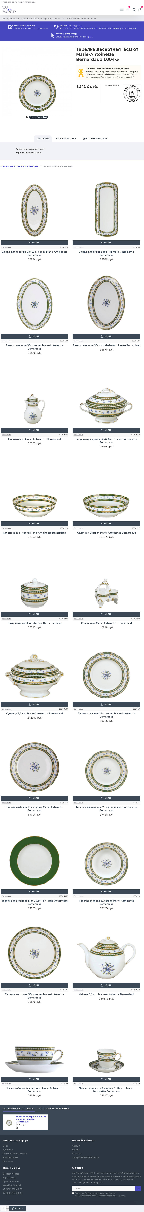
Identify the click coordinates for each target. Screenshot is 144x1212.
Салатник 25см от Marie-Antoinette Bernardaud (106, 532)
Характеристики (66, 138)
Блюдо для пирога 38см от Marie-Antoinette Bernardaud (106, 253)
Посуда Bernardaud (38, 117)
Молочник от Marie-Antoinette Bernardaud (34, 439)
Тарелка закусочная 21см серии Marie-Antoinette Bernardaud (107, 809)
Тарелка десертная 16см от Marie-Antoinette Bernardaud (31, 1119)
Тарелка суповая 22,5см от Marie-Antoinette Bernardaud (106, 902)
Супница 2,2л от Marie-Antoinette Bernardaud (34, 713)
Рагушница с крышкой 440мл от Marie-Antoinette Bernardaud (107, 441)
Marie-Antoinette (31, 18)
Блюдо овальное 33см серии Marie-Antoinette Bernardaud (34, 347)
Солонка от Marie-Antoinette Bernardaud (106, 623)
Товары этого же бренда (56, 166)
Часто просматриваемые (53, 1109)
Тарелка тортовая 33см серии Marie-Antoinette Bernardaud (34, 996)
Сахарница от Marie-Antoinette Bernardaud (34, 623)
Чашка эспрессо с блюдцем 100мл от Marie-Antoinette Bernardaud (106, 1090)
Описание (43, 138)
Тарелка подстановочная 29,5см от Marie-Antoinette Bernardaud (34, 902)
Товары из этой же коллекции (19, 166)
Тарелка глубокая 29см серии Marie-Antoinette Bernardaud (34, 809)
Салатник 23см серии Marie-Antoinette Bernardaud (34, 532)
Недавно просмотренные (19, 1109)
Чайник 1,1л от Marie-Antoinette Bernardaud (106, 994)
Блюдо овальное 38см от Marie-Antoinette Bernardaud (106, 345)
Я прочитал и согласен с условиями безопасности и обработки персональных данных (98, 1194)
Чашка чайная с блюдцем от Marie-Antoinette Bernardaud (34, 1090)
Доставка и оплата (95, 138)
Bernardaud (14, 18)
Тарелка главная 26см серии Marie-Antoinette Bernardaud (106, 715)
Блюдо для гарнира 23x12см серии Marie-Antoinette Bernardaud (34, 253)
